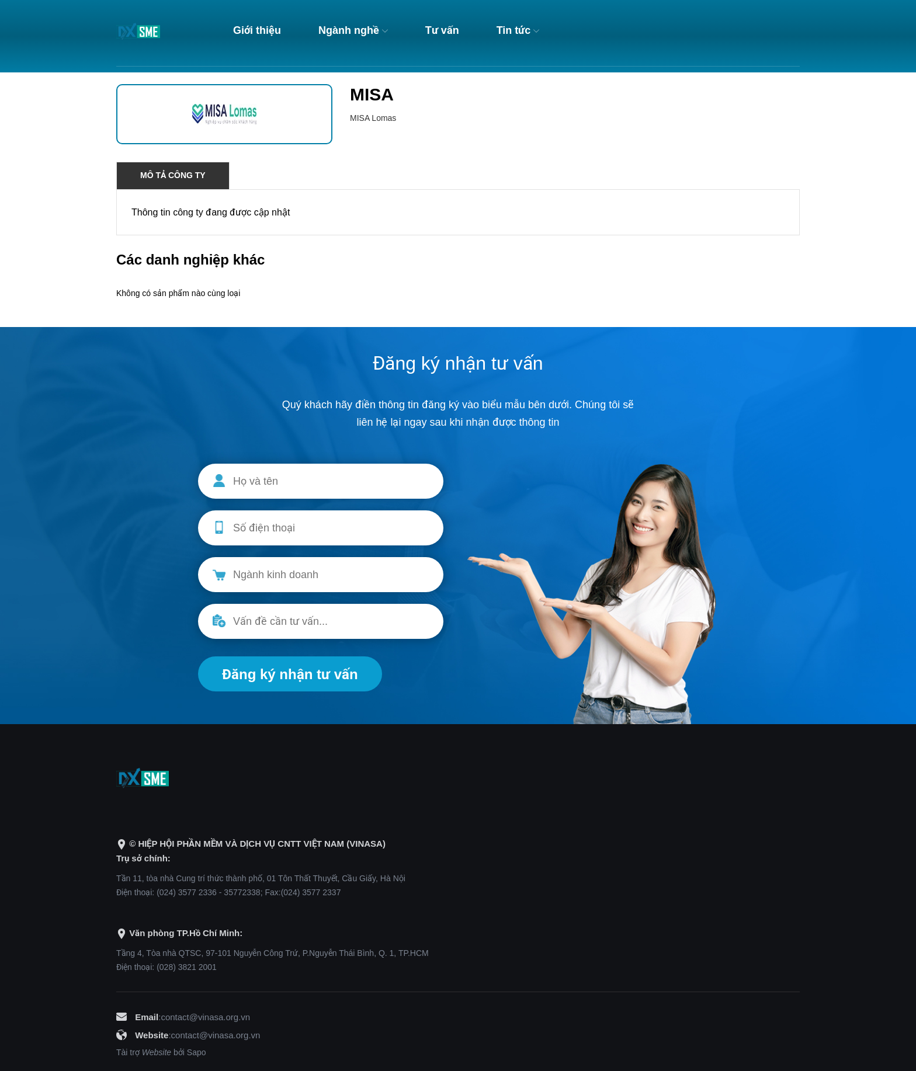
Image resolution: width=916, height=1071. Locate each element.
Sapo (196, 1052)
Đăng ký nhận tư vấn (290, 674)
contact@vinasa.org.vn (205, 1017)
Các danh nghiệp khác (190, 259)
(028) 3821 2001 (187, 967)
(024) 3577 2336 (187, 892)
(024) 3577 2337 (311, 892)
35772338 (242, 892)
